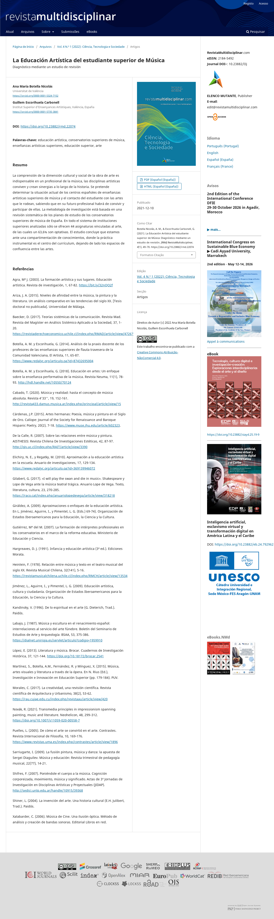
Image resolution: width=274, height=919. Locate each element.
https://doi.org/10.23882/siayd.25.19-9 (233, 434)
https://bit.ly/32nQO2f (96, 285)
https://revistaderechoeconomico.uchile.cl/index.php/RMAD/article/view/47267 (73, 334)
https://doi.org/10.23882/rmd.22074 (48, 126)
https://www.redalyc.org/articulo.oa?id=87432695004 (53, 361)
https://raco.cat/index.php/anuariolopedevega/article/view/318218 (64, 495)
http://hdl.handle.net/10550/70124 (44, 382)
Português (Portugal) (223, 146)
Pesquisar (255, 31)
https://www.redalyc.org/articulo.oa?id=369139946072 (54, 468)
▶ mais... (214, 229)
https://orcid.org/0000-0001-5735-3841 (35, 111)
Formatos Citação (152, 255)
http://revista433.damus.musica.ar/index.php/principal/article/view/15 (67, 404)
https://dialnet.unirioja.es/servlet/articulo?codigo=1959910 (57, 640)
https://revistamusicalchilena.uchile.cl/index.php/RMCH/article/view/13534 (70, 576)
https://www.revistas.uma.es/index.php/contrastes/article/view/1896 (65, 742)
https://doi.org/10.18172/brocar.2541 (75, 656)
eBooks (92, 31)
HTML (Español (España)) (160, 186)
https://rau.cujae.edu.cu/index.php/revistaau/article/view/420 (60, 699)
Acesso (263, 3)
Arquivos (27, 31)
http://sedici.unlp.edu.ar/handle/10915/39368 (48, 790)
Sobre (46, 31)
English (212, 153)
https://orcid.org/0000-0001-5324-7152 (35, 95)
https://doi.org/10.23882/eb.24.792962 (244, 544)
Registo (248, 3)
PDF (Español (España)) (159, 180)
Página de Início (23, 47)
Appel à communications (226, 341)
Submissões (70, 31)
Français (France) (220, 166)
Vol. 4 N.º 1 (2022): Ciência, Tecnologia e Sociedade (91, 47)
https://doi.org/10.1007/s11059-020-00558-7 (46, 720)
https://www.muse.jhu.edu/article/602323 (88, 425)
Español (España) (220, 159)
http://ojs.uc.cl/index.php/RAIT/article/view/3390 (50, 447)
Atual (10, 31)
